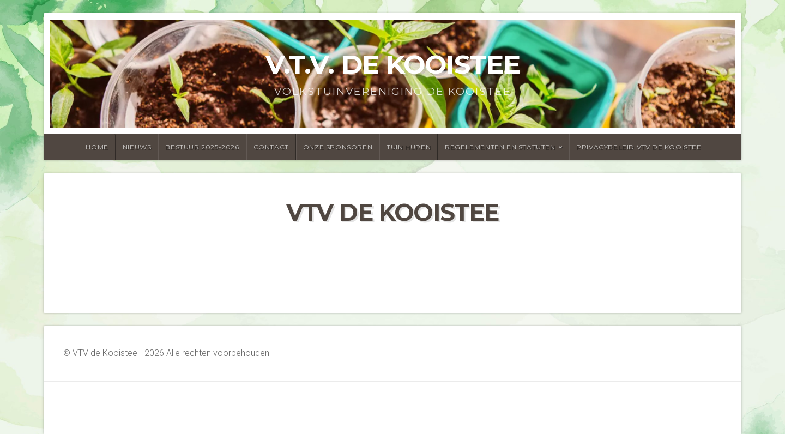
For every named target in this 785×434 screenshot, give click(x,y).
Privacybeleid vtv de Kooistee (638, 147)
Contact (271, 147)
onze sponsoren (337, 147)
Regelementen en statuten (500, 147)
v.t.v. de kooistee (392, 64)
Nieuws (137, 147)
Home (97, 147)
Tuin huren (409, 147)
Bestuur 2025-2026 (202, 147)
